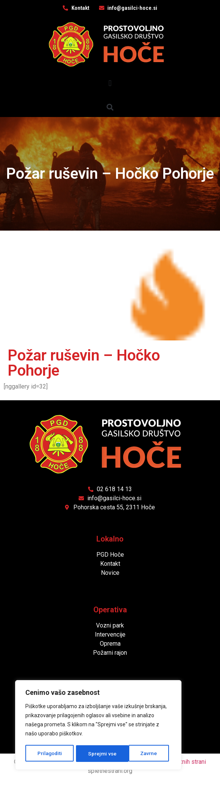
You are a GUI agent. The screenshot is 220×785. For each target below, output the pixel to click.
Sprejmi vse (145, 754)
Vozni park (110, 625)
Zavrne (96, 754)
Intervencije (110, 634)
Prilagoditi (49, 754)
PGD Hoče (110, 554)
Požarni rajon (110, 652)
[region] (98, 725)
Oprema (110, 643)
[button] (109, 83)
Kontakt (110, 563)
